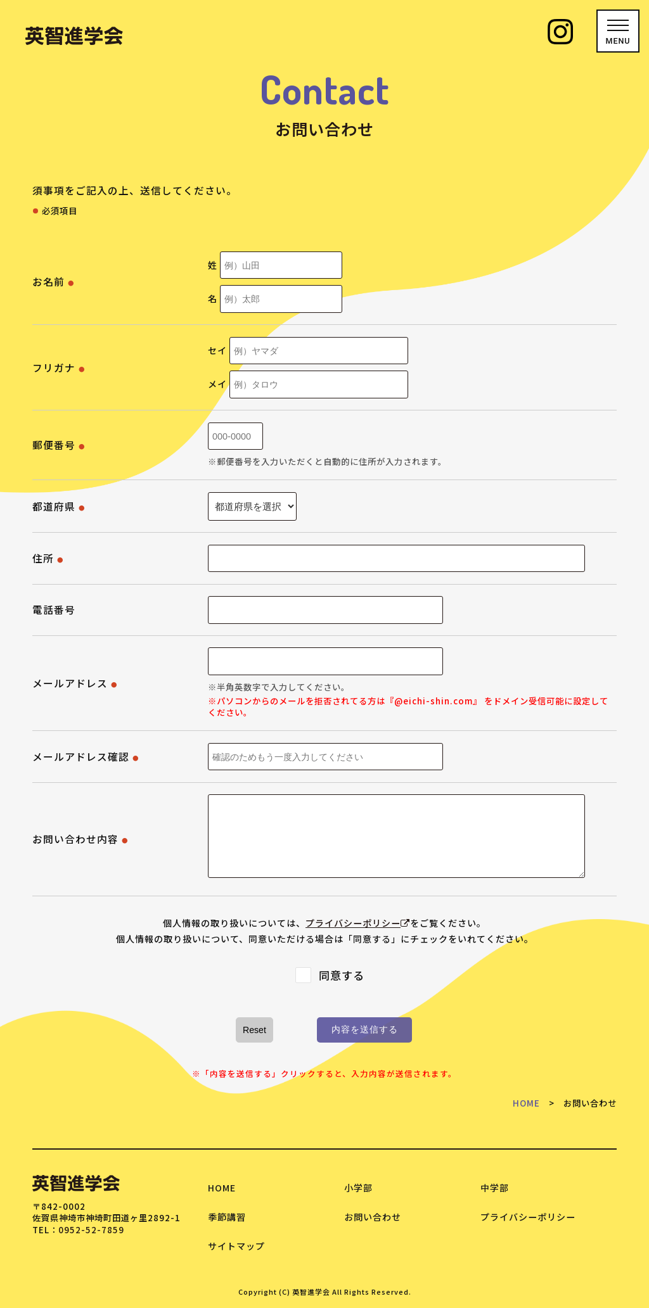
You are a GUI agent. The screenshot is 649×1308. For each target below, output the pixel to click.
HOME (526, 1103)
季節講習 (227, 1216)
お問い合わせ (372, 1216)
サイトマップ (236, 1246)
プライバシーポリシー (357, 923)
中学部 (494, 1187)
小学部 (358, 1187)
